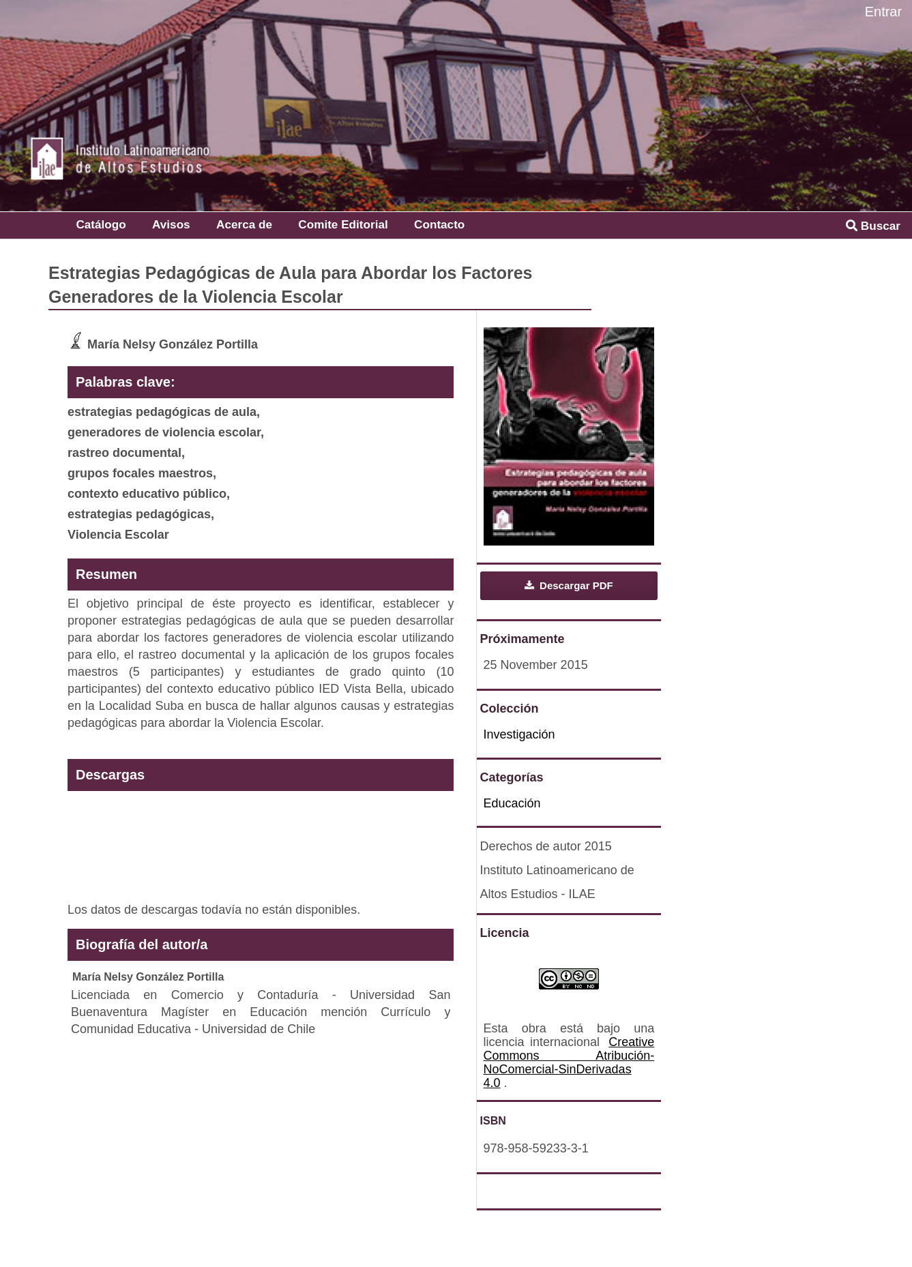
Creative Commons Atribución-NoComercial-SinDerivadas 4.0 (569, 1062)
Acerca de (244, 224)
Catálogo (101, 224)
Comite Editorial (342, 224)
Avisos (171, 224)
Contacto (439, 224)
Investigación (519, 734)
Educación (512, 803)
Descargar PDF (575, 585)
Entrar (883, 11)
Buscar (873, 226)
